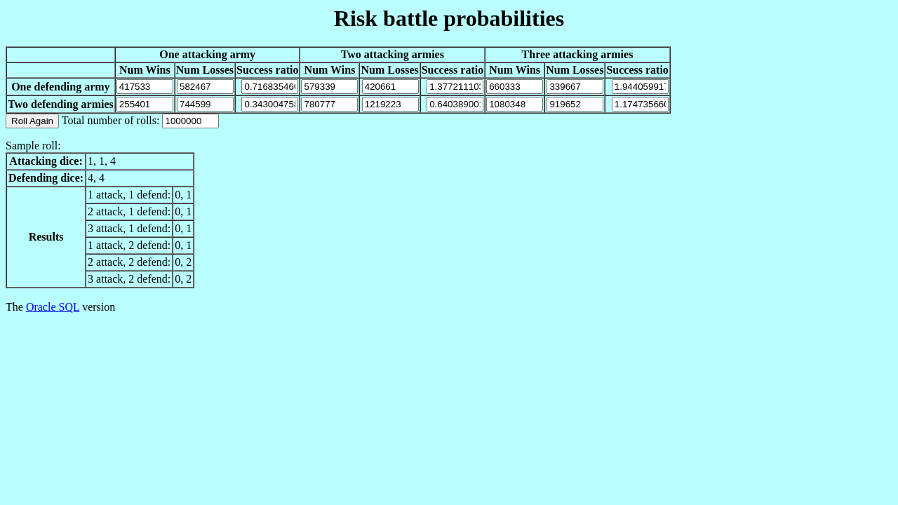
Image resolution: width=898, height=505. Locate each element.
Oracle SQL (52, 307)
